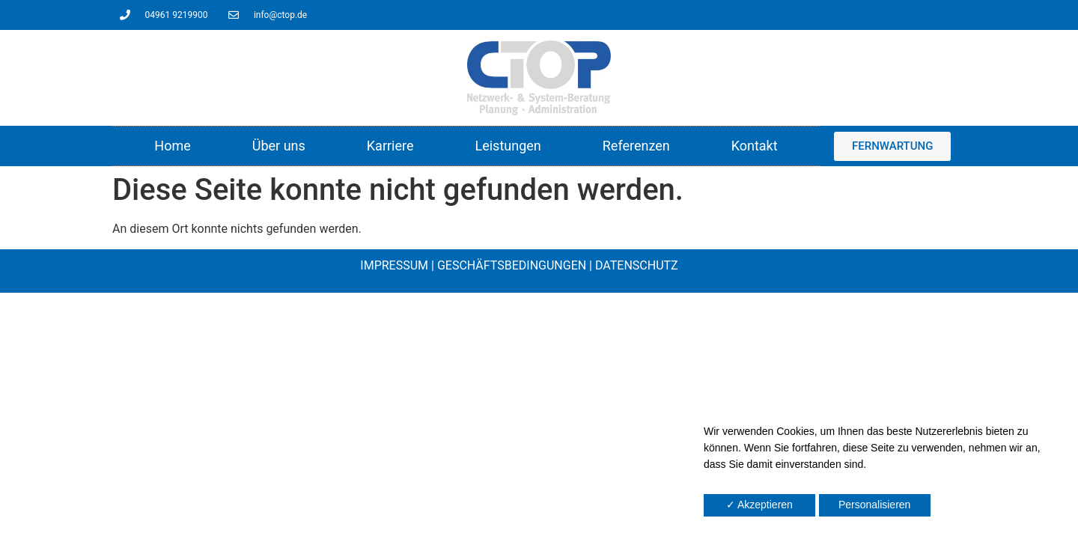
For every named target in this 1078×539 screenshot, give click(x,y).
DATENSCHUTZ (636, 265)
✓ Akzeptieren (759, 505)
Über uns (278, 145)
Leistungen (507, 145)
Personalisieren (874, 505)
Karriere (390, 145)
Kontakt (754, 145)
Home (172, 145)
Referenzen (636, 145)
